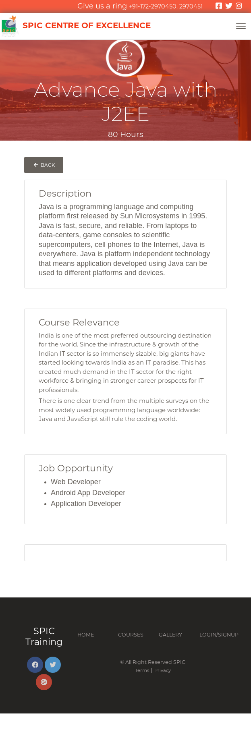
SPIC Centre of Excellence (75, 26)
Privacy (162, 670)
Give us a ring (140, 6)
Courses (130, 635)
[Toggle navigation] (241, 26)
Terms (142, 670)
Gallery (170, 635)
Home (85, 635)
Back (43, 165)
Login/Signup (219, 635)
